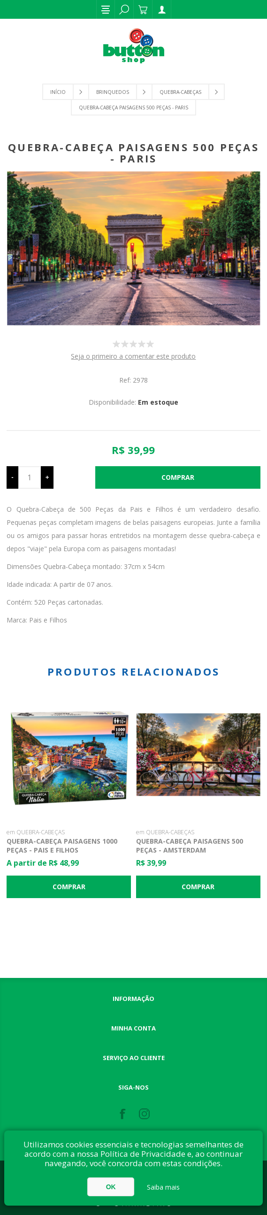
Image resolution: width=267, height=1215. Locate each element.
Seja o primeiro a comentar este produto (133, 356)
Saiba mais (163, 1187)
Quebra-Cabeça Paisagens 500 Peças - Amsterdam (189, 845)
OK (111, 1187)
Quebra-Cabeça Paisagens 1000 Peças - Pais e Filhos (62, 845)
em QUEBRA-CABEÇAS (36, 832)
